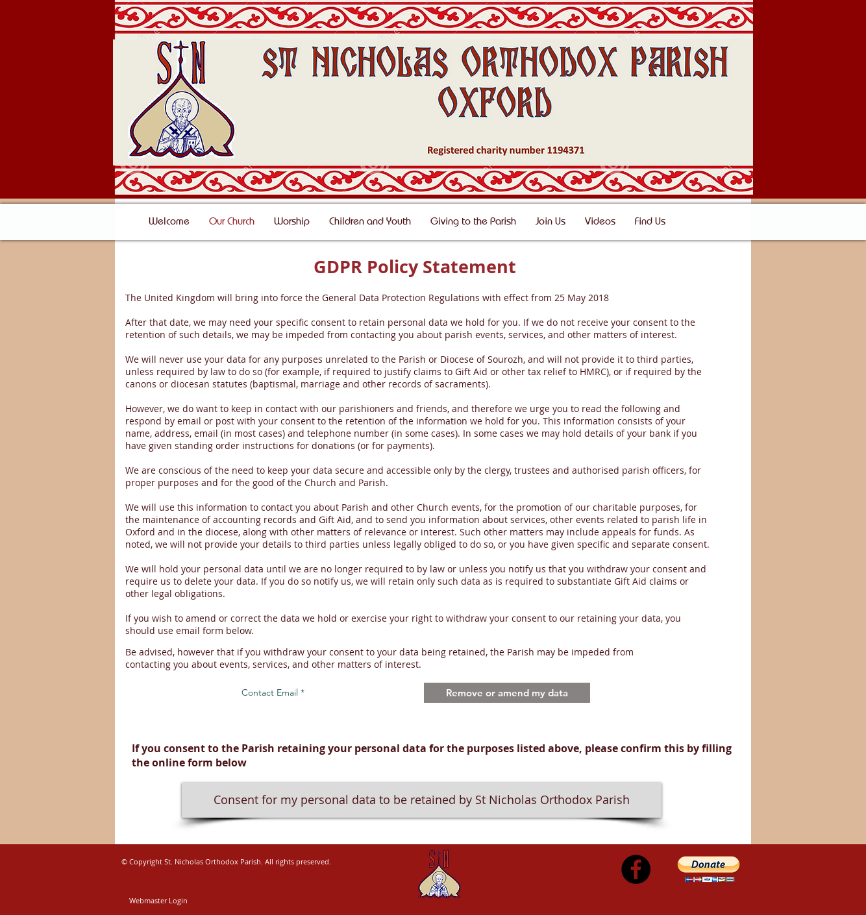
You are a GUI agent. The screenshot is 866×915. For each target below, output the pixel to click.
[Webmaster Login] (158, 901)
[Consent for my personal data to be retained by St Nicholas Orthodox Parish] (422, 800)
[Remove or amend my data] (507, 693)
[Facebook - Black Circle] (635, 869)
